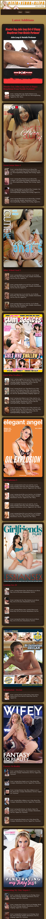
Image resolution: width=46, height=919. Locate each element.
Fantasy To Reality (11, 766)
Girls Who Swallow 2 (12, 375)
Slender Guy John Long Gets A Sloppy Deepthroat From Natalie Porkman (20, 87)
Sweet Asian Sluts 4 (12, 165)
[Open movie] (23, 54)
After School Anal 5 (12, 270)
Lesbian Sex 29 (10, 585)
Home (20, 12)
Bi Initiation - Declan (12, 690)
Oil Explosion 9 (10, 480)
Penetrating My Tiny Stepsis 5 (16, 890)
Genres (27, 12)
